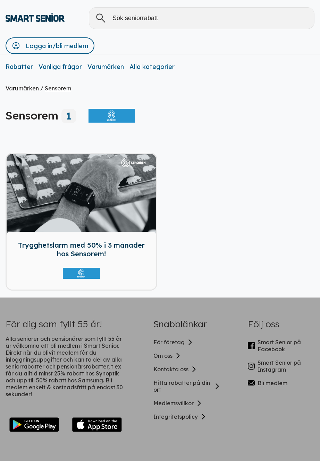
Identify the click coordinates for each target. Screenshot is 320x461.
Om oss (167, 355)
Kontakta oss (175, 369)
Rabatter (19, 67)
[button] (50, 45)
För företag (173, 342)
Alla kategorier (152, 67)
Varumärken (105, 67)
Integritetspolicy (179, 416)
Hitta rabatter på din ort (186, 386)
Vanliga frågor (60, 67)
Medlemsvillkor (177, 403)
